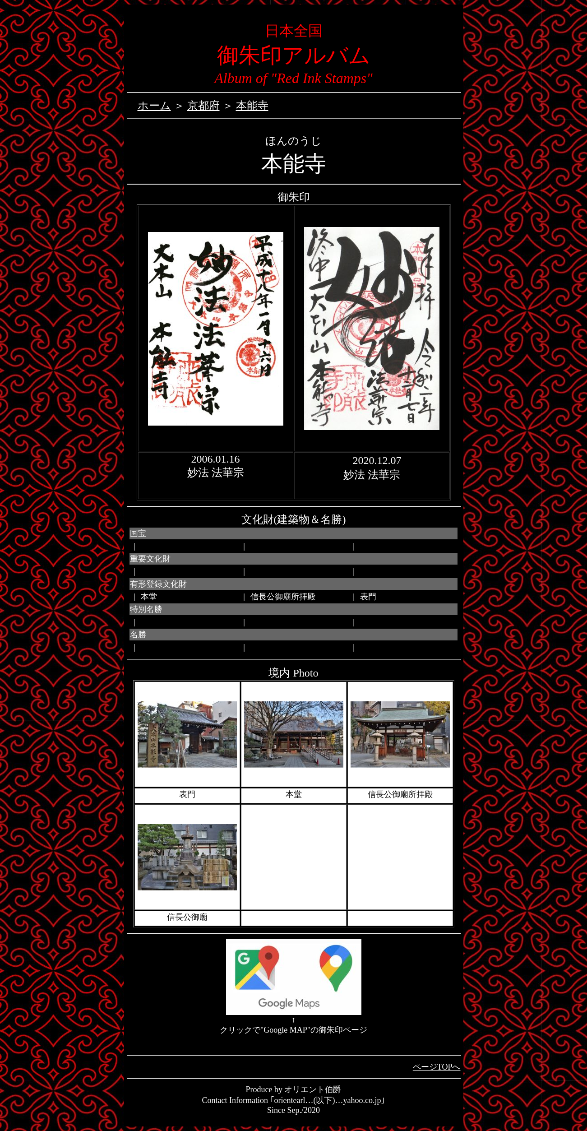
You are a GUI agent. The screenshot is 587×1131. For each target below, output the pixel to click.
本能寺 (252, 105)
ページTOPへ (437, 1066)
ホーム (154, 105)
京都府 (203, 105)
